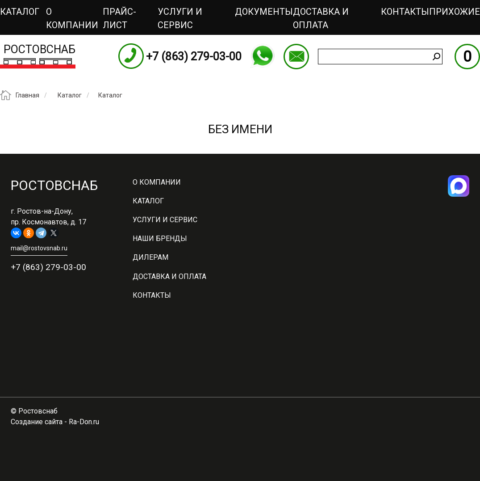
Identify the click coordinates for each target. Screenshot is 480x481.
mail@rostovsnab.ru (296, 56)
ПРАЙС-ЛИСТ (119, 18)
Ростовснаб (39, 49)
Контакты (405, 11)
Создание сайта (37, 422)
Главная (27, 95)
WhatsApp (262, 56)
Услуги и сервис (180, 18)
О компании (72, 18)
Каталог (19, 11)
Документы (264, 11)
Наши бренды (160, 238)
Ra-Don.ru (84, 422)
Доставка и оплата (321, 18)
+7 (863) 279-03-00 (194, 56)
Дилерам (150, 257)
